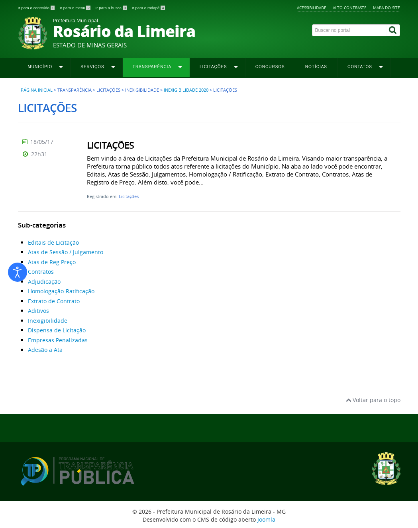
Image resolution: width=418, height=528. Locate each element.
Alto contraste (350, 7)
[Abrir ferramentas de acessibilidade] (17, 272)
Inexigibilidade (47, 320)
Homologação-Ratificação (61, 291)
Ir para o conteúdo (37, 8)
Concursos (270, 67)
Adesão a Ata (45, 349)
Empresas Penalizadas (58, 340)
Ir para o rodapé (148, 8)
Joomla (266, 519)
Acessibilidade (311, 7)
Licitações (129, 196)
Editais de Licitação (53, 242)
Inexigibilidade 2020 (186, 90)
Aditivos (38, 310)
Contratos (41, 271)
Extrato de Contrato (54, 301)
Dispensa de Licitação (57, 330)
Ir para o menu (76, 8)
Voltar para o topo (373, 400)
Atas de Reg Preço (52, 262)
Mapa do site (386, 7)
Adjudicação (44, 281)
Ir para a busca (112, 8)
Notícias (316, 67)
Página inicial (37, 90)
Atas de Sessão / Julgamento (65, 252)
